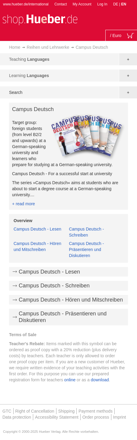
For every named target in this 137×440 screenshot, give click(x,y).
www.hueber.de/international (26, 4)
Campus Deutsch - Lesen (37, 229)
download (100, 379)
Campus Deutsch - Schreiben (54, 286)
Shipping (66, 411)
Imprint (119, 417)
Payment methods (95, 411)
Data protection (16, 417)
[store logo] (40, 19)
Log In (102, 4)
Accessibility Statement (56, 417)
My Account (82, 4)
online (69, 379)
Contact (60, 4)
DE (116, 4)
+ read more (23, 203)
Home (14, 47)
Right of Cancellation (34, 411)
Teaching (29, 59)
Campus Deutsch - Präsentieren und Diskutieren (86, 249)
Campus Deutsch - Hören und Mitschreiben (71, 300)
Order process (95, 417)
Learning (29, 75)
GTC (6, 411)
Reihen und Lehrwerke (48, 47)
